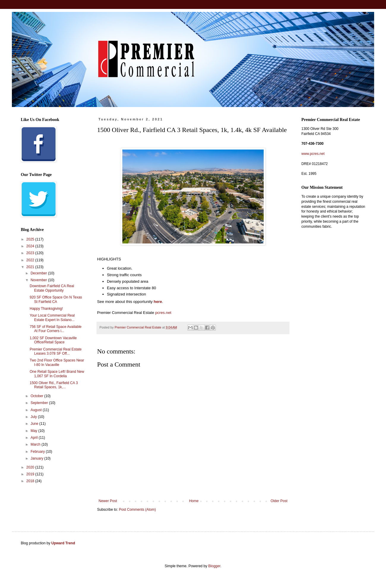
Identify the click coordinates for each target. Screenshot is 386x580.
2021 (30, 267)
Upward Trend (63, 543)
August (37, 410)
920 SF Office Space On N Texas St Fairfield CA (56, 299)
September (40, 403)
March (36, 444)
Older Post (278, 501)
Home (194, 501)
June (35, 424)
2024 (30, 246)
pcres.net (163, 312)
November (39, 280)
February (38, 451)
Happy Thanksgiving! (46, 308)
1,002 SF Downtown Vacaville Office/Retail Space (53, 340)
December (39, 273)
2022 (30, 260)
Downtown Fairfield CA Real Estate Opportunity (52, 288)
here (158, 301)
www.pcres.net (313, 154)
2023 (30, 253)
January (37, 458)
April (35, 438)
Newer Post (108, 501)
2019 (30, 474)
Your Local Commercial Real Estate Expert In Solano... (52, 317)
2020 (30, 467)
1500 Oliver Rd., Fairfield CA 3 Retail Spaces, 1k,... (54, 385)
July (34, 417)
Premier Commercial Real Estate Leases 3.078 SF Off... (56, 351)
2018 (30, 481)
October (37, 396)
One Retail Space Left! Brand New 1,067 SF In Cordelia (57, 374)
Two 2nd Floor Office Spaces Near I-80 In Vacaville (57, 362)
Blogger (214, 566)
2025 (30, 239)
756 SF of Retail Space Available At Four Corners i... (56, 329)
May (34, 431)
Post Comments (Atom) (137, 509)
